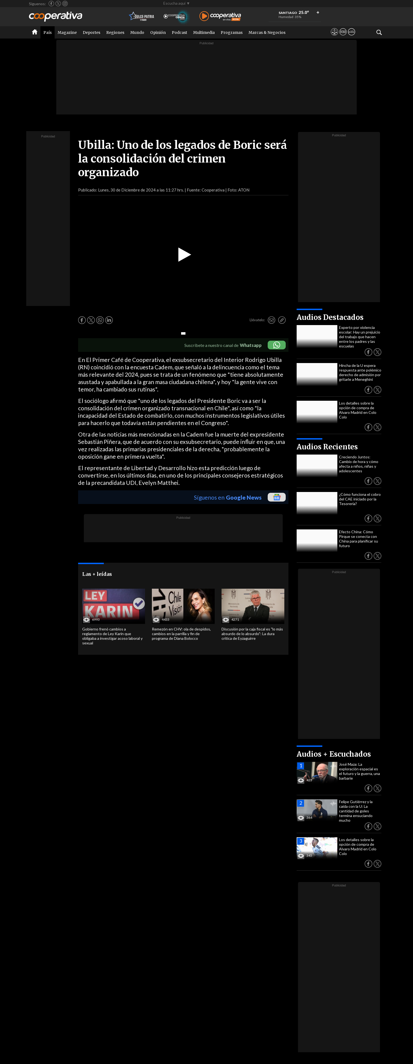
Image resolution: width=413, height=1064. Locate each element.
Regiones (115, 32)
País (47, 32)
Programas (232, 32)
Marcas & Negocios (267, 32)
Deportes (91, 32)
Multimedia (204, 32)
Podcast (179, 32)
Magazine (67, 32)
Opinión (158, 32)
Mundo (137, 32)
